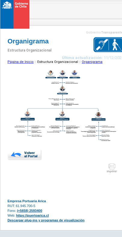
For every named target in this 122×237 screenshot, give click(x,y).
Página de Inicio (21, 62)
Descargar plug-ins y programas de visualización (46, 220)
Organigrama (92, 62)
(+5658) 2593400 (29, 210)
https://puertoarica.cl (32, 215)
